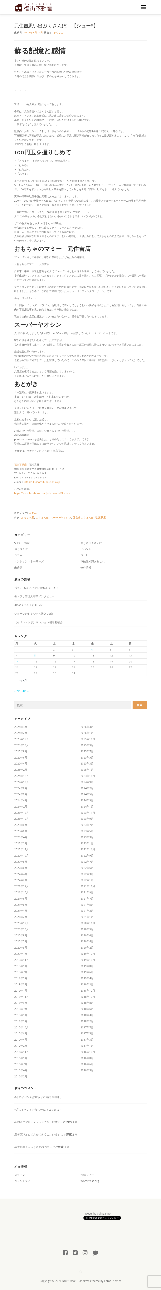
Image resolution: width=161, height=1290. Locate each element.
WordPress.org (89, 1181)
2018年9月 (20, 1002)
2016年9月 (20, 1058)
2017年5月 (87, 1033)
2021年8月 (20, 898)
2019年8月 (87, 966)
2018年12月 (87, 990)
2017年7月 (87, 1027)
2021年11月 (87, 886)
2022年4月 (20, 874)
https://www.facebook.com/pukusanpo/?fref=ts (42, 493)
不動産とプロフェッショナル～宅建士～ (38, 1122)
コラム (33, 512)
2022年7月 (87, 861)
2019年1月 (20, 990)
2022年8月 (20, 861)
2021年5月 (87, 904)
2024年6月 (20, 794)
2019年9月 (20, 966)
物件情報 (85, 567)
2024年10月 (21, 782)
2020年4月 (87, 941)
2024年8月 (20, 788)
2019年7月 (20, 972)
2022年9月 (87, 855)
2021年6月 (20, 904)
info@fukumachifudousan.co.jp (42, 482)
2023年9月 (87, 818)
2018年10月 (87, 997)
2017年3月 (87, 1039)
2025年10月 (21, 745)
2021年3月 (87, 910)
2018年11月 (21, 997)
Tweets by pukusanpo (97, 1213)
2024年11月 (87, 776)
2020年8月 (20, 935)
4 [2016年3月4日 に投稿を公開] (92, 649)
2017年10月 (21, 1027)
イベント (85, 549)
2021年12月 (21, 886)
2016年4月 (20, 1070)
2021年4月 (20, 910)
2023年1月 (87, 843)
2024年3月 (87, 800)
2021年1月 (87, 917)
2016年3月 (87, 1070)
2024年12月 (21, 776)
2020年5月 (20, 941)
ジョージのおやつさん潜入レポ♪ (33, 613)
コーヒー (85, 555)
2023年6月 (20, 831)
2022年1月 (87, 880)
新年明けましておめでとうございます (37, 1134)
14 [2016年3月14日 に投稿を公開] (16, 661)
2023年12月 (21, 812)
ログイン (19, 1175)
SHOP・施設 (22, 543)
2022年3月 (87, 874)
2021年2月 (20, 917)
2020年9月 (87, 929)
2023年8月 (20, 825)
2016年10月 (87, 1052)
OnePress (85, 1281)
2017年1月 (87, 1046)
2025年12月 (21, 739)
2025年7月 (87, 751)
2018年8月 (87, 1002)
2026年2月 (20, 733)
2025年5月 (87, 757)
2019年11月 (21, 960)
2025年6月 (20, 757)
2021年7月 (87, 898)
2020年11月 (87, 923)
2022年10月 (21, 855)
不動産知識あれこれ (92, 561)
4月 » (25, 691)
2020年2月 (87, 947)
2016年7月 (20, 1064)
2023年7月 (87, 825)
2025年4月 (20, 763)
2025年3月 (87, 763)
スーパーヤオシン (61, 517)
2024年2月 (20, 806)
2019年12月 (87, 953)
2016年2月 (20, 1076)
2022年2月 (20, 880)
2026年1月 (87, 733)
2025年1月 (87, 769)
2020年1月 (20, 953)
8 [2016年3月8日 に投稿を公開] (35, 655)
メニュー (143, 7)
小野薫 (68, 1134)
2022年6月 (20, 868)
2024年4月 (20, 800)
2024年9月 (87, 782)
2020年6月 (87, 935)
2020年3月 (20, 947)
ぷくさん (58, 32)
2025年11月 (87, 739)
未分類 (18, 567)
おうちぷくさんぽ (91, 543)
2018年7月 (20, 1009)
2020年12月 (21, 923)
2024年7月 (87, 788)
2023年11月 (87, 812)
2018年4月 (87, 1015)
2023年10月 (21, 818)
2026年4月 (20, 727)
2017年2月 (20, 1046)
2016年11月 (21, 1052)
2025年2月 (20, 769)
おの (69, 1122)
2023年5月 (87, 831)
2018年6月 (87, 1009)
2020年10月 (21, 929)
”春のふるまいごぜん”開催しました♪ (36, 588)
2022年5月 (87, 868)
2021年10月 (21, 892)
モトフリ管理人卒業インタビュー (34, 596)
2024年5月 (87, 794)
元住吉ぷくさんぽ (83, 517)
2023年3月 (87, 837)
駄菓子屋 (100, 517)
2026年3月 (87, 727)
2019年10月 (87, 960)
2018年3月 (20, 1021)
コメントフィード (25, 1181)
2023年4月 (20, 837)
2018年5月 (20, 1015)
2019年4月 (87, 978)
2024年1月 (87, 806)
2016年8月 (87, 1058)
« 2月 (17, 691)
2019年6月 (87, 972)
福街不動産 (20, 464)
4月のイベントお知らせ (28, 605)
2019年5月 (20, 978)
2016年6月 (87, 1064)
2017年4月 (20, 1039)
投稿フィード (88, 1175)
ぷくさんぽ (42, 517)
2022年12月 (21, 849)
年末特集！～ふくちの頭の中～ (33, 1147)
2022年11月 (87, 849)
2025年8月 (20, 751)
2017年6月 (20, 1033)
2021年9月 (87, 892)
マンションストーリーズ (29, 561)
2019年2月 (87, 984)
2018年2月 (87, 1021)
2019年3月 (20, 984)
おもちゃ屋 (27, 517)
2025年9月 (87, 745)
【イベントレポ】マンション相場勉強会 (38, 622)
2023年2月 (20, 843)
